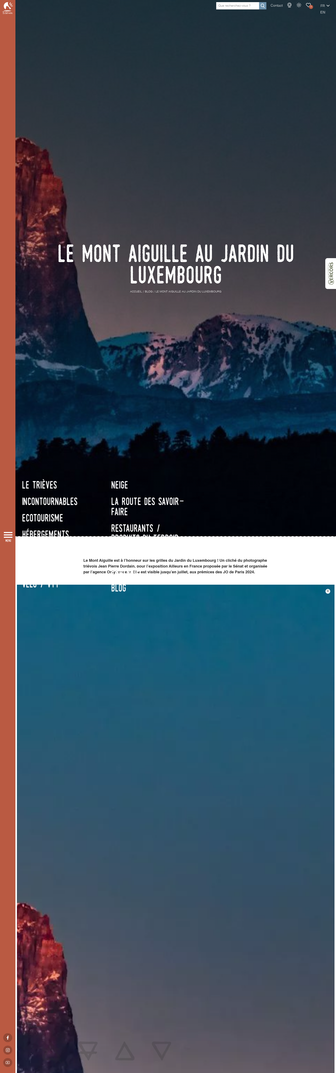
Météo (283, 9)
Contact (262, 10)
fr (308, 10)
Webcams (274, 9)
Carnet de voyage (293, 9)
